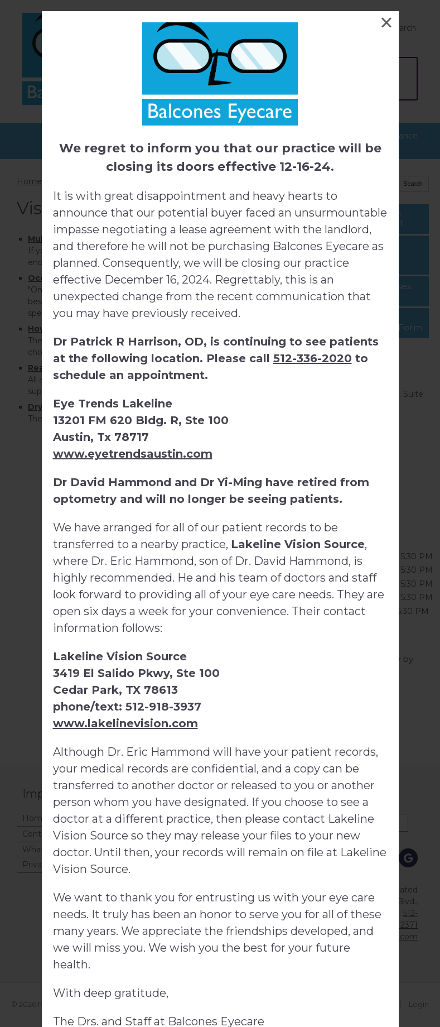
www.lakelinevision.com (125, 723)
